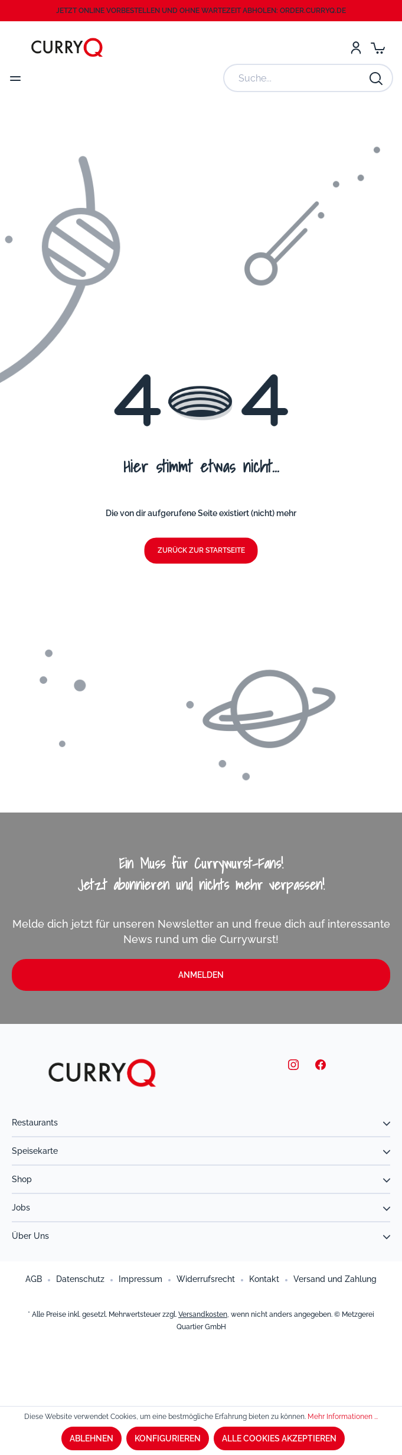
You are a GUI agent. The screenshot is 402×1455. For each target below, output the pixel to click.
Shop (22, 1179)
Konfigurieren (168, 1438)
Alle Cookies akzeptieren (279, 1438)
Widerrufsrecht (206, 1279)
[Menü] (15, 78)
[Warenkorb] (377, 47)
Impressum (140, 1279)
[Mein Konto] (355, 47)
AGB (33, 1279)
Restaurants (35, 1122)
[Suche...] (296, 78)
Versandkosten (202, 1314)
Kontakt (264, 1279)
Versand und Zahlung (335, 1279)
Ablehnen (91, 1438)
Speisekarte (35, 1151)
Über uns (30, 1236)
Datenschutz (80, 1279)
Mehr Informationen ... (343, 1416)
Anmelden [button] (201, 975)
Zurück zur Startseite (201, 551)
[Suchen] (376, 78)
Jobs (21, 1207)
